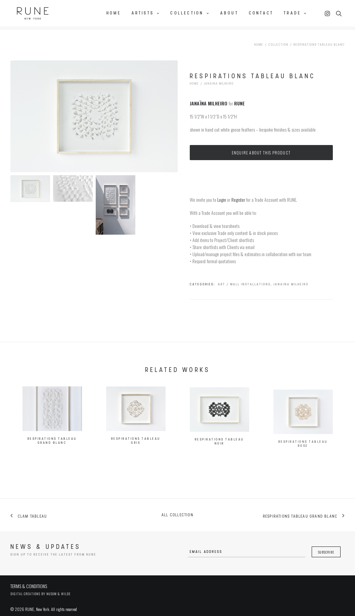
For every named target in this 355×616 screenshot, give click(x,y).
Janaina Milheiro (219, 78)
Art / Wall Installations (244, 279)
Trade (295, 12)
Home (113, 12)
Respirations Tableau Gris (136, 448)
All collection (177, 510)
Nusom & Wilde (58, 588)
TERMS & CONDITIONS (28, 580)
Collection (190, 12)
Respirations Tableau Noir (219, 460)
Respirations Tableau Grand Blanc (52, 442)
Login (221, 194)
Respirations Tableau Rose (303, 468)
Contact (261, 12)
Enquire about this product (261, 147)
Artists (146, 12)
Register (238, 194)
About (229, 12)
